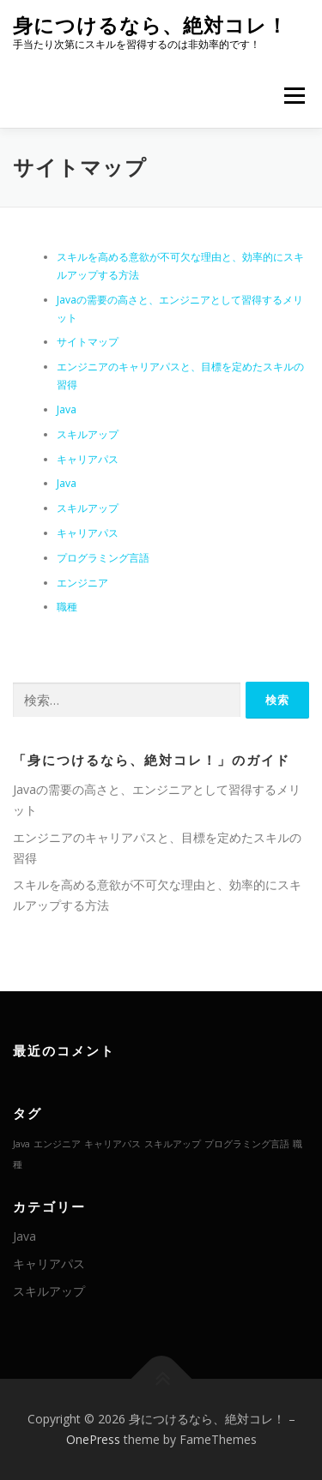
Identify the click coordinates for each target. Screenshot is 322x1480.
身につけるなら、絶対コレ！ (150, 25)
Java (66, 409)
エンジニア (82, 582)
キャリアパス (87, 459)
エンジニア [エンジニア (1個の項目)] (57, 1144)
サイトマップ (87, 341)
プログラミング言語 (103, 557)
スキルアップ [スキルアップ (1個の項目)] (172, 1144)
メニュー (294, 95)
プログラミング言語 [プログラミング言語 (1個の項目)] (246, 1144)
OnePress (93, 1439)
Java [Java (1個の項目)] (21, 1144)
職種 (67, 606)
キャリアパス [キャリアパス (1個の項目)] (112, 1144)
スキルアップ (87, 434)
